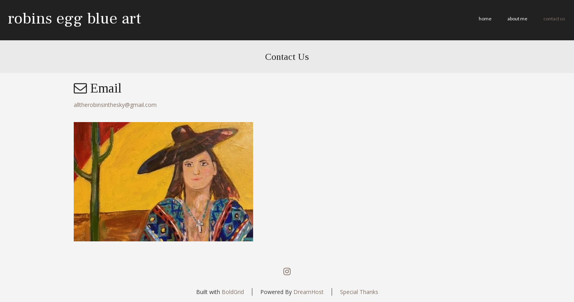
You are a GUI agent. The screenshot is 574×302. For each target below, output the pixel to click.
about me (517, 19)
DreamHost (308, 292)
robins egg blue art (74, 18)
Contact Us (554, 19)
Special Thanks (359, 292)
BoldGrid (233, 292)
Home (485, 19)
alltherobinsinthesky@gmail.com (115, 105)
